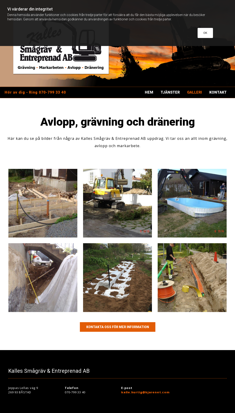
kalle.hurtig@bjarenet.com (145, 392)
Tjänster (170, 92)
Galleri (194, 92)
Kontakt (218, 92)
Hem (149, 92)
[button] (117, 327)
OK (205, 33)
